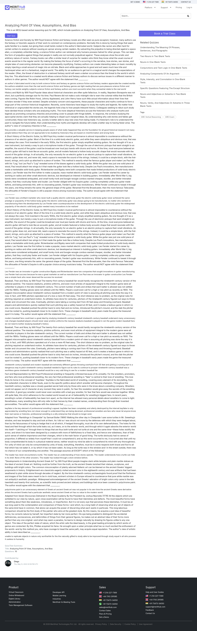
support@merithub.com (155, 607)
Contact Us (150, 613)
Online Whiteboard (16, 595)
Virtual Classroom (16, 592)
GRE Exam (169, 117)
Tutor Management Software (20, 605)
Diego (16, 561)
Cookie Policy (130, 624)
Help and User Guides (155, 592)
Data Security (116, 624)
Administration (15, 602)
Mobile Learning (59, 595)
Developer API (58, 592)
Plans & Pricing (105, 614)
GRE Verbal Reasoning (151, 117)
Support (166, 8)
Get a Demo (135, 2)
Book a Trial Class (164, 33)
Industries (57, 599)
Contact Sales (105, 610)
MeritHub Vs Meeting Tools (64, 602)
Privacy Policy (101, 624)
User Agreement (145, 624)
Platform (150, 8)
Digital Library (14, 599)
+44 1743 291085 (108, 596)
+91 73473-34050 (170, 2)
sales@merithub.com (108, 607)
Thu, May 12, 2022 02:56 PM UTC (26, 564)
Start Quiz (11, 36)
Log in (189, 7)
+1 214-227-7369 (151, 2)
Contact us (186, 2)
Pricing (179, 7)
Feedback (150, 610)
